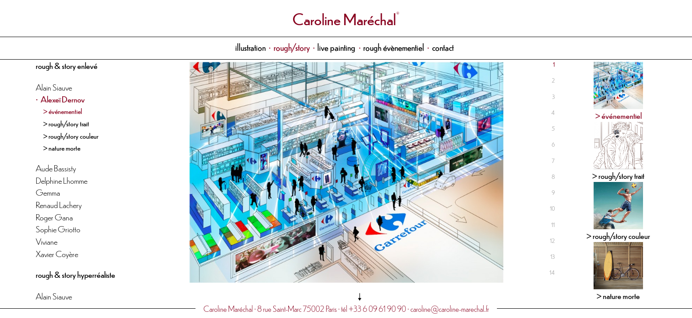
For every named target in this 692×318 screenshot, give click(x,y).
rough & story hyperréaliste (75, 274)
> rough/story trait (66, 123)
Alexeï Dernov (63, 98)
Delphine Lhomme (61, 180)
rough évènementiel (393, 47)
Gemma (48, 191)
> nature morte (61, 147)
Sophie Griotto (58, 228)
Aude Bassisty (56, 167)
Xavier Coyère (57, 253)
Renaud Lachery (59, 204)
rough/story (292, 47)
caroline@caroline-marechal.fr (449, 308)
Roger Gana (54, 216)
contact (443, 47)
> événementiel (62, 111)
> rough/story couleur (70, 135)
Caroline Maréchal (344, 18)
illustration (250, 47)
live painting (336, 47)
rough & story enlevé (67, 65)
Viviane (46, 240)
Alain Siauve (54, 86)
